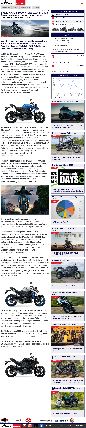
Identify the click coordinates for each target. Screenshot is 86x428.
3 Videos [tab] (36, 7)
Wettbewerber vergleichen (68, 11)
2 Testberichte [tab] (25, 7)
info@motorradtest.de (53, 425)
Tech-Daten (6, 7)
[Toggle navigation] (82, 2)
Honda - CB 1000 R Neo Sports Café (68, 21)
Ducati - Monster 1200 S (64, 24)
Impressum (68, 425)
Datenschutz (78, 425)
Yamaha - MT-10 (62, 18)
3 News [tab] (15, 7)
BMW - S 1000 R (62, 15)
